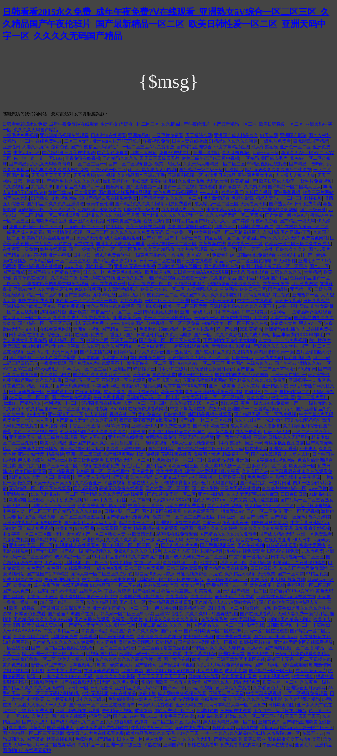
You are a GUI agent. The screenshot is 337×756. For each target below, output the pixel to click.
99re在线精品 (123, 693)
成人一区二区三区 (195, 374)
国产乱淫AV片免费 (179, 545)
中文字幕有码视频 (263, 693)
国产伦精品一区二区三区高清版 (34, 733)
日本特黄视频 (60, 391)
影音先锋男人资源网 (42, 625)
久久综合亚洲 (88, 482)
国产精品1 (105, 739)
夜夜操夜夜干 (235, 522)
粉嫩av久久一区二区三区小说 (254, 716)
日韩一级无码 (277, 431)
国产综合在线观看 (69, 716)
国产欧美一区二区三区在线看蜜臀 (102, 705)
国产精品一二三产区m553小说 (266, 369)
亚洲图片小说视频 (86, 221)
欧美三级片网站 (318, 192)
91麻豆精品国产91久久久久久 (201, 221)
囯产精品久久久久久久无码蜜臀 (34, 687)
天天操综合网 (198, 135)
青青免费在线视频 (82, 158)
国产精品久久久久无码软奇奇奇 (40, 164)
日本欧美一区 (178, 232)
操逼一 (33, 676)
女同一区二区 (147, 562)
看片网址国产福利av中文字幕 (50, 346)
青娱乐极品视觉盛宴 (284, 443)
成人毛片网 (236, 670)
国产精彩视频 (61, 471)
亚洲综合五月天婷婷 (306, 687)
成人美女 (44, 420)
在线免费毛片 (48, 141)
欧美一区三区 (185, 465)
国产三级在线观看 (194, 260)
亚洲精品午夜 (275, 386)
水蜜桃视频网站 (118, 454)
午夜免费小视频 (108, 397)
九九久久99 (42, 186)
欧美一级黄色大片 (115, 665)
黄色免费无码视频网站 (175, 192)
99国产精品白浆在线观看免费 (108, 198)
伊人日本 (302, 539)
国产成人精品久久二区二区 (77, 722)
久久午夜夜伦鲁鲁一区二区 (29, 659)
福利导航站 (100, 716)
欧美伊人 (322, 619)
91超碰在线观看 (281, 545)
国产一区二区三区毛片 (119, 249)
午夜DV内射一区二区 (152, 727)
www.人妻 (209, 192)
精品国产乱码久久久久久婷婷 (208, 528)
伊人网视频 (166, 608)
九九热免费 (312, 551)
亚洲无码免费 (189, 705)
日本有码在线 (226, 312)
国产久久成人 (35, 722)
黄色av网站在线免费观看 (110, 306)
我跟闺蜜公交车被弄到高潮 (294, 739)
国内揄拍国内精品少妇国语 (241, 374)
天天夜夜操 (84, 175)
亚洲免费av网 (53, 426)
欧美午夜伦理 (99, 203)
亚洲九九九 (129, 295)
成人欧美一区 (222, 249)
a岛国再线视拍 (223, 613)
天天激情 (11, 625)
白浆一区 (211, 522)
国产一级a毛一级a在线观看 (280, 665)
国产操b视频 (149, 306)
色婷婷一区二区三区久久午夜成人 (298, 243)
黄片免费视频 (16, 665)
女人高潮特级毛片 (120, 289)
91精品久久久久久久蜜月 (233, 141)
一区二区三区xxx (89, 164)
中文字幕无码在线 (177, 716)
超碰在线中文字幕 (160, 585)
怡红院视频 (148, 454)
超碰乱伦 (253, 391)
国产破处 (35, 739)
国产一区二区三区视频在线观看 (62, 648)
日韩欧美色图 (281, 705)
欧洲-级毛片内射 (255, 642)
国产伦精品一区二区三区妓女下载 (210, 448)
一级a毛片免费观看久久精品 (302, 653)
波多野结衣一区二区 (147, 363)
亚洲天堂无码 (123, 340)
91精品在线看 (210, 716)
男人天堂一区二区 (163, 739)
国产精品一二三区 (119, 329)
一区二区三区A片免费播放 (148, 147)
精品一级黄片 (40, 386)
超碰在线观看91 (202, 744)
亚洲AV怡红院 (169, 613)
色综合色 (84, 739)
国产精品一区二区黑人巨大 (294, 186)
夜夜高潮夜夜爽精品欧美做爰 (148, 420)
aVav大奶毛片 (47, 369)
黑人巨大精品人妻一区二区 (229, 722)
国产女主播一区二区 (174, 710)
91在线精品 (256, 448)
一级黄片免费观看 (155, 705)
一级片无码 (315, 403)
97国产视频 (227, 329)
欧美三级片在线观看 (145, 226)
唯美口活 (115, 226)
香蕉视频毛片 (82, 665)
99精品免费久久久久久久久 (234, 283)
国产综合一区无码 (288, 517)
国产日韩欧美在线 (210, 426)
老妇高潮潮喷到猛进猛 (154, 181)
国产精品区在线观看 (161, 511)
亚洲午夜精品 (211, 494)
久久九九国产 (247, 420)
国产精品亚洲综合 (194, 147)
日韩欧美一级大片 (141, 209)
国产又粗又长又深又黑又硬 (64, 608)
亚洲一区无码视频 (301, 511)
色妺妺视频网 (87, 289)
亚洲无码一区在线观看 (124, 380)
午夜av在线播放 (277, 744)
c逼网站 (277, 312)
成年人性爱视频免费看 (192, 443)
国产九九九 (29, 465)
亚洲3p (242, 460)
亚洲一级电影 (206, 152)
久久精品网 (260, 562)
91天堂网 (269, 135)
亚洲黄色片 (269, 722)
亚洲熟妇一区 (305, 295)
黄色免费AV (149, 414)
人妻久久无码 (35, 147)
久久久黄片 (249, 386)
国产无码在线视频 (225, 505)
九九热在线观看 (192, 249)
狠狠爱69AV (232, 511)
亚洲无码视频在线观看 (77, 710)
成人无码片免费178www (96, 323)
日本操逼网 (85, 192)
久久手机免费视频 (64, 500)
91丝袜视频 (114, 482)
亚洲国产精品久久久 (89, 443)
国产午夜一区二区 (245, 243)
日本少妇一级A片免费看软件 (101, 255)
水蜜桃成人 (93, 539)
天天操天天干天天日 (51, 175)
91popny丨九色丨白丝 (105, 500)
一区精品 (250, 158)
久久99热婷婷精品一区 (284, 488)
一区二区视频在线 (313, 659)
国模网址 (115, 186)
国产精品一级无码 (297, 221)
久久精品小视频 (240, 574)
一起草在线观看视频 (189, 346)
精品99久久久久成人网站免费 (60, 169)
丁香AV (260, 317)
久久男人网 (255, 186)
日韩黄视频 (175, 414)
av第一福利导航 (293, 306)
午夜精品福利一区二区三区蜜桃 (60, 260)
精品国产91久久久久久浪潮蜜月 (211, 295)
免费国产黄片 (207, 454)
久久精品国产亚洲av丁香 (141, 175)
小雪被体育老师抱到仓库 (185, 482)
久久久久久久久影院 (115, 676)
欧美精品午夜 (192, 608)
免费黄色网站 (314, 238)
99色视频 (106, 175)
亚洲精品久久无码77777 (138, 687)
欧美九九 (209, 562)
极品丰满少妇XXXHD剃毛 (298, 334)
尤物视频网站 (64, 198)
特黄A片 (37, 727)
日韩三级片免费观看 (144, 568)
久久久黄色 (258, 397)
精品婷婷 (55, 454)
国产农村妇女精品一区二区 (302, 226)
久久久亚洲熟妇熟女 (126, 448)
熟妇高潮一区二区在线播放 (102, 471)
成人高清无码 (243, 426)
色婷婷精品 (124, 352)
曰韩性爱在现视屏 (255, 226)
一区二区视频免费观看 (305, 693)
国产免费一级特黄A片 (286, 215)
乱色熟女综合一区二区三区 (178, 460)
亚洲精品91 (139, 135)
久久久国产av (255, 471)
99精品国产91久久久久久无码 (270, 238)
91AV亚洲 (84, 528)
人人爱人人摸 (176, 551)
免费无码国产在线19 (22, 579)
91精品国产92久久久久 (100, 209)
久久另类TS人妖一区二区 (194, 403)
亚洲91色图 (207, 710)
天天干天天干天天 (302, 716)
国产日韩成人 (60, 727)
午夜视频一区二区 (160, 295)
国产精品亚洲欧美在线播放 (68, 152)
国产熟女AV (280, 203)
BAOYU (118, 408)
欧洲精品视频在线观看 (170, 602)
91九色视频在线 (274, 676)
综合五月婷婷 (60, 334)
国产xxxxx (56, 460)
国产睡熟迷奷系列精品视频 (125, 192)
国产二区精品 (161, 448)
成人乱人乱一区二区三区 (27, 317)
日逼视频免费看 (191, 574)
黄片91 (37, 670)
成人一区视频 (224, 642)
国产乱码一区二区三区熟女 (307, 500)
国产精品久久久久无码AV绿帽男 (113, 494)
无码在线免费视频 (192, 727)
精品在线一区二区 (222, 238)
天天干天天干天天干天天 (161, 676)
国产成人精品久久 (212, 352)
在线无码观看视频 (101, 670)
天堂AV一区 (198, 255)
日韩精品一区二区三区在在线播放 (171, 579)
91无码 (103, 682)
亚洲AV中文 (289, 255)
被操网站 (143, 710)
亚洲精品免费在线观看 (226, 568)
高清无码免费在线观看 (121, 488)
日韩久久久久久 (291, 249)
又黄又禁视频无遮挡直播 (253, 500)
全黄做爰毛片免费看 (234, 596)
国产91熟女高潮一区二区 (171, 494)
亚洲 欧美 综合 (127, 317)
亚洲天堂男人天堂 (226, 693)
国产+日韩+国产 (158, 238)
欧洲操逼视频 (158, 272)
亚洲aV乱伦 (38, 352)
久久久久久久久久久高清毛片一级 (128, 659)
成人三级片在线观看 (58, 437)
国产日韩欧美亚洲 (276, 602)
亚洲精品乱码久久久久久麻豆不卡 (242, 306)
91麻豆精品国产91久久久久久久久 (93, 431)
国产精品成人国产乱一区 (79, 186)
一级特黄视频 (154, 443)
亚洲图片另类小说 (255, 175)
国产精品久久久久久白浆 (77, 511)
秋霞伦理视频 (258, 608)
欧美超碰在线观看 (26, 500)
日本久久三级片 (90, 699)
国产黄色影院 (205, 488)
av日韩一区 (77, 687)
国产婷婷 (240, 221)
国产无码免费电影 (73, 386)
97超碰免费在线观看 (101, 403)
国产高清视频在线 (116, 636)
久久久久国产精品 (31, 636)
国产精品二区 (98, 266)
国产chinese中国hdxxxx (275, 636)
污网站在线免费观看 (245, 551)
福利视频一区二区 (61, 403)
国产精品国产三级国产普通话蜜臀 (42, 357)
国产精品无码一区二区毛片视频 (265, 414)
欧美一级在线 (167, 164)
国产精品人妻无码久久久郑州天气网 (100, 625)
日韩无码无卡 (16, 505)
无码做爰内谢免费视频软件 (102, 727)
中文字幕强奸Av (200, 653)
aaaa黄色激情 (220, 431)
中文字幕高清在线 (187, 408)
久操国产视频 (258, 192)
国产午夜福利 (250, 545)
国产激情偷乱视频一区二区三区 (78, 232)
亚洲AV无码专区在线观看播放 (303, 642)
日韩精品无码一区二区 (128, 460)
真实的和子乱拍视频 (141, 386)
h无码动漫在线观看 (250, 272)
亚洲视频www (301, 380)
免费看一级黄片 (127, 619)
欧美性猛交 (302, 676)
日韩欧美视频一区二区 (288, 625)
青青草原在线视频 (31, 278)
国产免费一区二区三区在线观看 (170, 340)
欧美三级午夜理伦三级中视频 (210, 158)
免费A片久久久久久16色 (137, 551)
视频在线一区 (122, 414)
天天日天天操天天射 (159, 158)
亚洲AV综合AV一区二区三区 (197, 363)
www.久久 (74, 266)
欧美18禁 (64, 528)
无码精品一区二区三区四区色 (46, 209)
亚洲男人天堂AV (164, 380)
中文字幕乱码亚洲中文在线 (108, 579)
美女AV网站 (192, 585)
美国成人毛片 (274, 158)
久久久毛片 (201, 596)
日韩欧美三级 (266, 152)
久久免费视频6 (236, 152)
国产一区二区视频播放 (130, 164)
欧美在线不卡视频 (267, 585)
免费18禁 (147, 693)
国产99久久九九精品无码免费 (231, 682)
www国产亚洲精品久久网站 (270, 209)
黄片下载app (60, 192)
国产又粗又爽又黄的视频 (170, 670)
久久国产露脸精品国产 (190, 226)
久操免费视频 (16, 539)
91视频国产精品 (272, 278)
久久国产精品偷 (158, 249)
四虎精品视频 (220, 460)
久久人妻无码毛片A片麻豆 (252, 494)
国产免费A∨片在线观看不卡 (97, 363)
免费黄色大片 (283, 323)
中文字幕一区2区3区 (249, 557)
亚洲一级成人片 (195, 312)
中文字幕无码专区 (224, 209)
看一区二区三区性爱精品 (168, 317)
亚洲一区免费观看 (314, 534)
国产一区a (203, 334)
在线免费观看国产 (201, 511)
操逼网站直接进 (176, 591)
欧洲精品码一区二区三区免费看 (151, 653)
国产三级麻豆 (77, 295)
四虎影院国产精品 (310, 141)
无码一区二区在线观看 (266, 631)
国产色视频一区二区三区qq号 (130, 545)
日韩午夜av (242, 357)
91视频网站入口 (202, 289)
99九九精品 (121, 562)
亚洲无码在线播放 (196, 437)
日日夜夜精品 (316, 300)
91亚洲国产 (120, 369)
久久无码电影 (178, 334)
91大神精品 (141, 477)
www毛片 (318, 488)
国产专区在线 (92, 437)
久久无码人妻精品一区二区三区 (214, 164)
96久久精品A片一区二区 (54, 494)
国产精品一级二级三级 (201, 169)
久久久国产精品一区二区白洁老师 (134, 346)
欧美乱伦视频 (95, 408)
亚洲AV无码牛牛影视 (134, 266)
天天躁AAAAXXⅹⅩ (171, 500)
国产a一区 (319, 266)
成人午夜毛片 (46, 585)
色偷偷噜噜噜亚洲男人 (130, 699)
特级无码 (216, 408)
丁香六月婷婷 (117, 591)
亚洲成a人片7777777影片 (117, 141)
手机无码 (269, 727)
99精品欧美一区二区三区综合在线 (235, 323)
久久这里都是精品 (302, 699)
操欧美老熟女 (116, 181)
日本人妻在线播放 (189, 141)
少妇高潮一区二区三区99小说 (124, 613)
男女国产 (235, 363)
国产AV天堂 (164, 374)
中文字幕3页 (283, 397)
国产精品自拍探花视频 (25, 255)
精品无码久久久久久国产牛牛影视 (278, 169)
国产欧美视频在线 (108, 283)
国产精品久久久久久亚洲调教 (55, 203)
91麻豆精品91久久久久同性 (164, 625)
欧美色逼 (141, 374)
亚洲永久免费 (130, 278)
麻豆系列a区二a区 (269, 465)
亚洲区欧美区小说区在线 (240, 659)
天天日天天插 (65, 352)
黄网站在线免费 (161, 437)
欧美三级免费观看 (86, 460)
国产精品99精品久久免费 (55, 539)
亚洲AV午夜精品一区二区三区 (123, 608)
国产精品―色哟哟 (306, 164)
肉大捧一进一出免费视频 (282, 340)
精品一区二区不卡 (44, 295)
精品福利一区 (235, 454)
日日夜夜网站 (304, 283)
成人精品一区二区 (66, 340)
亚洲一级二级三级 (84, 454)
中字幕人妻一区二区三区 (27, 511)
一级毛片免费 (268, 357)
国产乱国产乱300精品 (48, 574)
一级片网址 (280, 482)
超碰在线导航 (53, 312)
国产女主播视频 (95, 352)
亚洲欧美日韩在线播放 (179, 266)
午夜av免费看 (264, 221)
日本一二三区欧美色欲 (213, 300)
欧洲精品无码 (170, 539)
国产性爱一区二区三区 (167, 488)
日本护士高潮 (189, 238)
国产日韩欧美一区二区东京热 (213, 631)
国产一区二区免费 (264, 511)
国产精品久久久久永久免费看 (257, 380)
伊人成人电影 (209, 670)
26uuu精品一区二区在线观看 (186, 329)
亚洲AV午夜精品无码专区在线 (32, 522)
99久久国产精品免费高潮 (303, 568)
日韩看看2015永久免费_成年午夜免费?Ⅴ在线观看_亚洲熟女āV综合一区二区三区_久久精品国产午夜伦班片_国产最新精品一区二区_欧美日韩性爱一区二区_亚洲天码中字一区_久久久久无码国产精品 (166, 24)
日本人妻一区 (130, 739)
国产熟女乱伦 (179, 352)
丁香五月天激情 (83, 426)
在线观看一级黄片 (20, 249)
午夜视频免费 (156, 141)
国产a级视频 (85, 488)
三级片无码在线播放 (240, 488)
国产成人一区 (132, 602)
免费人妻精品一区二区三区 (35, 226)
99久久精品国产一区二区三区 (51, 408)
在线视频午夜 (156, 221)
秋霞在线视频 (60, 739)
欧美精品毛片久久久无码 (150, 733)
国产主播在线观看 (92, 619)
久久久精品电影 (55, 374)
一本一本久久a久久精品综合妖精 (233, 733)
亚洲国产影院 (293, 135)
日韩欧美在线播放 (26, 334)
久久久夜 (90, 346)
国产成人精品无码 (276, 534)
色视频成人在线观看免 (77, 545)
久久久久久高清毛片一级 (130, 539)
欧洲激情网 (320, 665)
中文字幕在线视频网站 (273, 460)
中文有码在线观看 (254, 300)
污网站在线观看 (235, 710)
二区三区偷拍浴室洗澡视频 (163, 648)
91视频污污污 (44, 682)
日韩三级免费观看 (184, 568)
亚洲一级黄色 (222, 386)
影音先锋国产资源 (48, 665)
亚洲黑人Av (90, 591)
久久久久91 (196, 613)
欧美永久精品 (53, 443)
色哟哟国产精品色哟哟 (289, 619)
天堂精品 (312, 272)
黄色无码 (35, 568)
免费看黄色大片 (268, 687)
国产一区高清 (291, 574)
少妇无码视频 (95, 693)
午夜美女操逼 (53, 363)
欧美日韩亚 (255, 739)
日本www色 (222, 539)
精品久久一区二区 (136, 522)
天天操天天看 (89, 238)
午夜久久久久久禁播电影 (258, 699)
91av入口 (229, 403)
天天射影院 (89, 357)
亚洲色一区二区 (295, 147)
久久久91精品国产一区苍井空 (88, 596)
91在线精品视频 (207, 551)
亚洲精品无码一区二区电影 (152, 397)
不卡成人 (308, 448)
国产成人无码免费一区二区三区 (196, 557)
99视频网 (307, 369)
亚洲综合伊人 (144, 426)
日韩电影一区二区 (122, 511)
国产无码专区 (260, 653)
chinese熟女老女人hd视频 (152, 169)
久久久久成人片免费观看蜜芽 (82, 317)
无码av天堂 (217, 181)
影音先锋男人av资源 (154, 574)
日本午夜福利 (229, 443)
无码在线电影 (257, 295)
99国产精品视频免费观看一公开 (177, 278)
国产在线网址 (146, 591)
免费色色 (60, 147)
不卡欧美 (35, 699)
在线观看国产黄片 (114, 528)
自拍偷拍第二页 (294, 391)
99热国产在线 (80, 613)
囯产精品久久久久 (120, 158)
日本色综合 (225, 226)
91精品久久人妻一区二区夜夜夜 (40, 477)
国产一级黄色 (82, 249)
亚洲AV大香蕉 (283, 448)
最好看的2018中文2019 (291, 591)
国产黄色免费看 (112, 152)
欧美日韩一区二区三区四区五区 (184, 517)
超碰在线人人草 (143, 482)
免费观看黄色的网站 (240, 744)
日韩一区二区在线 (157, 260)
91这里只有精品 (220, 175)
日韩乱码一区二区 (82, 380)
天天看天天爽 (253, 203)
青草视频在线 (212, 243)
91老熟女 (40, 198)
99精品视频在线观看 (267, 164)
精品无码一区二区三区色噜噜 (243, 260)
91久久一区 (94, 272)
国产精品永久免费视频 (128, 517)
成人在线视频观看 (122, 238)
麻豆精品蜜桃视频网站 (204, 380)
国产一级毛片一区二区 (150, 283)
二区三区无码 (77, 141)
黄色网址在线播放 (147, 357)
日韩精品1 (166, 642)
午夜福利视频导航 (62, 579)
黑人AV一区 (310, 323)
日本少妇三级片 (172, 369)
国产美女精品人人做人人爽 (90, 522)
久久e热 (255, 648)
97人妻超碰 (96, 414)
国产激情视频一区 (143, 186)
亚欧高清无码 (141, 534)
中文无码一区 (26, 152)
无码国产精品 (224, 482)
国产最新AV (14, 272)
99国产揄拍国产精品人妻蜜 (54, 272)
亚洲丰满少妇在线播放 (35, 448)
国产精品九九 (253, 482)
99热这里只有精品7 (269, 522)
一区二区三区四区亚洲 (167, 300)
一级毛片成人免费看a (23, 232)
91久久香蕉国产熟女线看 (102, 505)
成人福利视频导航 (287, 579)
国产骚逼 (56, 613)
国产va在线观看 (266, 454)
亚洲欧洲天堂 (231, 653)
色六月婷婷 (319, 517)
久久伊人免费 (125, 682)
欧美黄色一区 (207, 591)
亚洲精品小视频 (198, 636)
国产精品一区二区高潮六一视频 (87, 300)
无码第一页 (301, 289)
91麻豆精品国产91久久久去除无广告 (127, 557)
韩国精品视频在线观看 (210, 414)
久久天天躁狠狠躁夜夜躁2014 (213, 391)
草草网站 (228, 289)
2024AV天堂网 (115, 426)
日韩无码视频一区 (26, 391)
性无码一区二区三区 (84, 226)
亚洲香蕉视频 (287, 192)
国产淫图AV (230, 186)
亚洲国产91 (174, 744)
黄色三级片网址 (312, 397)
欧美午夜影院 (276, 283)
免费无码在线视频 (97, 278)
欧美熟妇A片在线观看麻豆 (48, 238)
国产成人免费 (16, 591)
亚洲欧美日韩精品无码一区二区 (100, 312)
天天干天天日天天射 (53, 482)
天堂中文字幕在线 (64, 670)
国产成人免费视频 (35, 528)
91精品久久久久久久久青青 (172, 619)
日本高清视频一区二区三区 (297, 557)
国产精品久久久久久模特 (139, 203)
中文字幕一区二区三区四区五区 (34, 534)
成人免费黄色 (248, 431)
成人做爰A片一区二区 (182, 209)
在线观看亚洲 (277, 539)
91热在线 (152, 744)
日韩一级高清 (26, 181)
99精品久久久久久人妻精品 (218, 648)
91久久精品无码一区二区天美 (234, 215)
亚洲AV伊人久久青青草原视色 (42, 289)
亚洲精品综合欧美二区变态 (29, 306)
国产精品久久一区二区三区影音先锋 (228, 625)
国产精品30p (158, 465)
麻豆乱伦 (281, 295)
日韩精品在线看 (203, 676)
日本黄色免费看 (30, 613)
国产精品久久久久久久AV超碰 (42, 619)
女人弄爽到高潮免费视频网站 (125, 642)
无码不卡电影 (64, 591)
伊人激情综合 (216, 198)
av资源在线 (247, 727)
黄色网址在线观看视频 (69, 568)
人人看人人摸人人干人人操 (39, 705)
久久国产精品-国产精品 (232, 278)
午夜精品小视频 (117, 710)
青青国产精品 (94, 631)
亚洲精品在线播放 (282, 329)
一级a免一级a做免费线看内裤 (222, 317)
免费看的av (223, 255)
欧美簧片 (22, 585)
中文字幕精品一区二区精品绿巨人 (227, 232)
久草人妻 (40, 716)
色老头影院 (243, 198)
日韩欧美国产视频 (123, 221)
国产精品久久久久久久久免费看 (63, 642)
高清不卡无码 (280, 659)
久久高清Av (176, 596)
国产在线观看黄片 (258, 613)
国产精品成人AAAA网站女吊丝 (225, 602)
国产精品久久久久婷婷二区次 (102, 374)
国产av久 (53, 562)
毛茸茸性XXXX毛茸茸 (185, 386)
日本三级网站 (143, 152)
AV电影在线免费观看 (176, 534)
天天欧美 (266, 574)
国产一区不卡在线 (255, 249)
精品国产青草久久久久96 (134, 631)
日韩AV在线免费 (283, 551)
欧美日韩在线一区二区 (162, 289)
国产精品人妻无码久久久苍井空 (86, 420)
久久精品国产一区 (180, 562)
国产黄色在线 (177, 659)
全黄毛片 (304, 744)
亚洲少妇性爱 (31, 454)
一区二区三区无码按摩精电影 (51, 693)
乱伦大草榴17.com (210, 500)
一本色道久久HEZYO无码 (68, 676)
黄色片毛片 (132, 465)
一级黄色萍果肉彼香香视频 (157, 255)
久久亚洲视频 (191, 181)
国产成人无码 (16, 198)
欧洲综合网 (97, 340)
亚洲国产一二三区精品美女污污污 (260, 408)
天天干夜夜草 (288, 300)
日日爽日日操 (293, 494)
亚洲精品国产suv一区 (227, 579)
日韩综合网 (101, 687)
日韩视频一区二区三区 (86, 562)
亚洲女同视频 (86, 329)
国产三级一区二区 (60, 465)
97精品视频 (317, 574)
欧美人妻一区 (302, 465)
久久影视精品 (16, 186)
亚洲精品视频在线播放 (40, 266)
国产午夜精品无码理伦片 (96, 147)
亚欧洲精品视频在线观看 (64, 135)
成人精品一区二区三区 (216, 203)
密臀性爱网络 (312, 545)
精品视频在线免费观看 (156, 528)
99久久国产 (133, 323)
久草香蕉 (88, 636)
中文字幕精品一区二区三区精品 (213, 397)
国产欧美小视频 (193, 642)
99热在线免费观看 (35, 300)
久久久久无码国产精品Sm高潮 (212, 739)
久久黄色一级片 (315, 682)
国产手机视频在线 (217, 545)
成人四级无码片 (310, 670)
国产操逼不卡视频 (176, 665)
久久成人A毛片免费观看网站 (224, 665)
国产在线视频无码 (77, 682)
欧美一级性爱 (22, 608)
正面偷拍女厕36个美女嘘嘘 (229, 340)
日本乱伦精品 (150, 334)
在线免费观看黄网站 (148, 408)
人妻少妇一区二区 (108, 169)
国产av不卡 (174, 687)
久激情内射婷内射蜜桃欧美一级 (263, 352)
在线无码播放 (75, 585)
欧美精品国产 (243, 181)
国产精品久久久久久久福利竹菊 (172, 215)
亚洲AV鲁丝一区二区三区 (172, 243)
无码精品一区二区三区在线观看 (40, 488)
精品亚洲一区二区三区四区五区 (53, 653)
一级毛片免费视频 (20, 135)
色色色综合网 (260, 477)
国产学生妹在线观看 (71, 397)
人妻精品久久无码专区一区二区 (199, 357)
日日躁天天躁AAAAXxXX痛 (201, 272)
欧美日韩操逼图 (30, 471)
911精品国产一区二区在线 (115, 585)
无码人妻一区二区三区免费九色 (102, 574)
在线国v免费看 (89, 334)
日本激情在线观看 (108, 135)
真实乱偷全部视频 (312, 528)
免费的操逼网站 (18, 380)
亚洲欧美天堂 (22, 437)
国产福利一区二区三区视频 (205, 420)
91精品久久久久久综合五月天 (111, 215)
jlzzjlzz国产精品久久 (22, 403)
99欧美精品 (251, 329)
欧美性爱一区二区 (280, 682)
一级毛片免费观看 (35, 710)
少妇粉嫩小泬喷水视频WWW (291, 420)
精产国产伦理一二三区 (62, 602)
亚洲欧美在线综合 (288, 374)
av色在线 (63, 243)
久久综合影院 (119, 722)
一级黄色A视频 (107, 568)
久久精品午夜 (64, 278)
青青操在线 (223, 346)
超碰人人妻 (223, 727)
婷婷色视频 (131, 300)
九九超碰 (40, 591)
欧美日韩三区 (253, 289)
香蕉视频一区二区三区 (309, 585)
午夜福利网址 (106, 386)
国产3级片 (278, 289)
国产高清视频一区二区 (287, 648)
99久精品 (234, 169)
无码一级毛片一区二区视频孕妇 (44, 744)
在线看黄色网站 (55, 329)
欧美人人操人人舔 (75, 659)
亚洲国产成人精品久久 (236, 135)
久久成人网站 (257, 334)
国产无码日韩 (44, 551)
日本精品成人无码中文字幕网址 (185, 477)
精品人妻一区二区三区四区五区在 (71, 517)
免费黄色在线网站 (125, 272)
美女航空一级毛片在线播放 (280, 710)
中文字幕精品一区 (247, 619)
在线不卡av (313, 733)
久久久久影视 (228, 334)
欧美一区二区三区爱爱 (185, 306)
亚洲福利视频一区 (185, 175)
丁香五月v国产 (120, 334)
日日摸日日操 (263, 568)
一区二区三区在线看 (115, 648)
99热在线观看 (53, 249)
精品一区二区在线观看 (57, 215)
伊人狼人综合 (31, 460)
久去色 (216, 574)
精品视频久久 (98, 551)
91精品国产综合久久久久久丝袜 (267, 346)
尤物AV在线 (104, 295)
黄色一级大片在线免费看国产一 (271, 403)
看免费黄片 (143, 471)
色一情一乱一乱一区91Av (38, 158)
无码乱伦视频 (200, 687)
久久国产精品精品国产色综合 (176, 431)
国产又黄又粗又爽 (239, 676)
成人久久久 (114, 391)
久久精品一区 (91, 744)
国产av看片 (319, 249)
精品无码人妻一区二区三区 (306, 727)
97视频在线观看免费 (99, 465)
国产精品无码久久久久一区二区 (170, 198)
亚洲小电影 (60, 255)
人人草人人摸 (297, 454)
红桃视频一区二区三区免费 (173, 323)
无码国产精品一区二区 (245, 591)
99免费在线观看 (175, 426)
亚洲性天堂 (309, 260)
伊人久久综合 (150, 352)
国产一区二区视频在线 (35, 431)
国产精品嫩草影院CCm (115, 260)
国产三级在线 (313, 209)
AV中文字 (36, 414)
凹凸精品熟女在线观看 (309, 312)
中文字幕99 (139, 500)
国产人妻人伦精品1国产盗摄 (100, 477)
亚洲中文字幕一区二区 (31, 545)
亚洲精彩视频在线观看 (156, 312)
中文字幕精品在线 (231, 147)
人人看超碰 (270, 426)
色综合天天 (188, 733)
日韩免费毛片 (64, 636)
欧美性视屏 (232, 192)
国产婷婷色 (14, 596)
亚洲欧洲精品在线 (48, 221)
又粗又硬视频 (16, 670)
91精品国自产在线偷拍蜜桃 (299, 562)
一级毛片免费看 (167, 135)
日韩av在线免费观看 (256, 255)
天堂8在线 (84, 243)
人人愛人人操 (115, 357)
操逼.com (253, 443)
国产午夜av (285, 363)
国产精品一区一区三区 (271, 670)
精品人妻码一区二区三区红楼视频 (289, 198)
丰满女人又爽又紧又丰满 (120, 243)
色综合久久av (259, 363)
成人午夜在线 (264, 147)
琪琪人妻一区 (233, 562)
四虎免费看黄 (178, 203)
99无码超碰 (285, 260)
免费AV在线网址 (175, 152)
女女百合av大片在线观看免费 (95, 733)
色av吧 (270, 391)
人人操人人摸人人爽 (295, 175)
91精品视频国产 (189, 283)
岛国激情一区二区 (225, 608)
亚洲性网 (11, 147)
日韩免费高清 (308, 203)
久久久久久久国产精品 (159, 636)
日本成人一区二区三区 (84, 369)
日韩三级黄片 (254, 312)
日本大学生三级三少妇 (53, 505)
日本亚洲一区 (231, 517)
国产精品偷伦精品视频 (82, 448)
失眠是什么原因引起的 (212, 369)
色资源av (147, 329)
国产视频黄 (257, 517)
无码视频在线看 (176, 454)
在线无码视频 (88, 391)
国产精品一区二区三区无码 (44, 323)
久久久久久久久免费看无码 (137, 232)
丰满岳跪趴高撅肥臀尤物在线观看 (55, 283)
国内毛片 (259, 579)
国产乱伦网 (145, 665)
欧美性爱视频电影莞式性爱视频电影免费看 (198, 471)
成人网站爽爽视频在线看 (182, 693)
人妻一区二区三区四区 (145, 403)
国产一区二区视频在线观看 (189, 186)
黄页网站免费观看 (233, 687)
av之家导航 (319, 374)
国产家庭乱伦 (297, 357)
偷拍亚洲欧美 (154, 682)
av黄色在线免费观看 (185, 505)
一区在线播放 (16, 648)
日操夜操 (137, 431)
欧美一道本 (172, 391)
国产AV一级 (71, 551)
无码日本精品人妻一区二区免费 (235, 705)
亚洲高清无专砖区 (65, 414)
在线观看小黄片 (216, 699)
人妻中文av (281, 317)
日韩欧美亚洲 (232, 477)
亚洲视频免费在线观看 (178, 522)
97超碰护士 (144, 369)
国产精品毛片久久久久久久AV (71, 181)
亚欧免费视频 (71, 306)
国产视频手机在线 (221, 266)
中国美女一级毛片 (146, 505)
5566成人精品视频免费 (176, 699)
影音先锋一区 (249, 539)
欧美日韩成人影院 (276, 181)
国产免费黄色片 (143, 391)
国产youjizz (171, 631)
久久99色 (18, 727)
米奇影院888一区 (283, 733)
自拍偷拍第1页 (124, 443)
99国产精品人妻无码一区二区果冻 (274, 266)
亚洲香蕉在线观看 (233, 636)
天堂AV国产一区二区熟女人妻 (95, 534)
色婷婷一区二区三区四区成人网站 (167, 722)
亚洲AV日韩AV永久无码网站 (281, 437)
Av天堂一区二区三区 (29, 397)
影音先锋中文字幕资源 (298, 477)
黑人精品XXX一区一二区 (269, 505)
